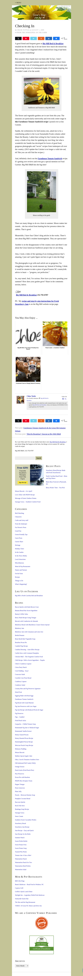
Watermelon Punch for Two (23, 862)
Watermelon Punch (21, 859)
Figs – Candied (19, 717)
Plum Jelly (18, 791)
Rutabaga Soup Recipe (22, 809)
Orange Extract (19, 766)
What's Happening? (21, 584)
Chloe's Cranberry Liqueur (23, 664)
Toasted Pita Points (21, 852)
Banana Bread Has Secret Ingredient (26, 610)
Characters (18, 517)
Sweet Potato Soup (21, 848)
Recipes (17, 577)
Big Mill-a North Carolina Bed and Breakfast (29, 595)
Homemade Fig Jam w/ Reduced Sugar (27, 727)
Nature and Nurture (21, 570)
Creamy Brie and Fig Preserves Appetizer (27, 688)
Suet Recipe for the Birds (23, 834)
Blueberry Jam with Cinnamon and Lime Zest (29, 632)
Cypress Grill (19, 888)
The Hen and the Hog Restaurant (25, 902)
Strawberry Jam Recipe (22, 827)
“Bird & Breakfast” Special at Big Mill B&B (43, 434)
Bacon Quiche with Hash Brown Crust (27, 607)
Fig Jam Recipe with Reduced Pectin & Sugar (29, 710)
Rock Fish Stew (20, 805)
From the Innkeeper (26, 32)
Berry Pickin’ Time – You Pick (55, 487)
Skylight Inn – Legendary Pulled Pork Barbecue (30, 895)
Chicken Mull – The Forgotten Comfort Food (29, 656)
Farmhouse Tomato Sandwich (50, 158)
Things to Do (19, 580)
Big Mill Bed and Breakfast (39, 405)
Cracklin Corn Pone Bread (23, 678)
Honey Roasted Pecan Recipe (24, 738)
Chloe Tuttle (31, 396)
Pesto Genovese (20, 788)
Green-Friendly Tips (21, 534)
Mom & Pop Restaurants (22, 566)
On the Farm (41, 32)
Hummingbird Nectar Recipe (24, 742)
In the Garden (19, 552)
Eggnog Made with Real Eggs (24, 695)
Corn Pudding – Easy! (22, 671)
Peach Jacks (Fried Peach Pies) (24, 770)
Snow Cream (19, 816)
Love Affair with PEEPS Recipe (25, 495)
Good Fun (18, 531)
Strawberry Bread (20, 823)
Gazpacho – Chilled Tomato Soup (25, 724)
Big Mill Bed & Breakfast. (58, 442)
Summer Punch (19, 837)
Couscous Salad (20, 674)
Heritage (17, 545)
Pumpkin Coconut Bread (22, 798)
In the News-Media (21, 556)
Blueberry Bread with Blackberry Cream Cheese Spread (32, 625)
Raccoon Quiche (20, 802)
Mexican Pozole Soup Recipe (24, 745)
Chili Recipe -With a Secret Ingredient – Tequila (30, 660)
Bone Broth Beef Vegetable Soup (25, 639)
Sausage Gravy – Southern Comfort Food (27, 502)
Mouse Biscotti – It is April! (23, 491)
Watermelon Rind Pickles (23, 866)
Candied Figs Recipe (21, 646)
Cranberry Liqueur (21, 681)
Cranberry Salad (20, 685)
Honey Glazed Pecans (21, 735)
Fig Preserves (19, 713)
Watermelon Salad (20, 869)
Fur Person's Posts (20, 527)
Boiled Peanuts (19, 635)
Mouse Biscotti (19, 752)
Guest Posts (18, 538)
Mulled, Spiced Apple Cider (23, 756)
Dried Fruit (18, 692)
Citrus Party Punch (21, 667)
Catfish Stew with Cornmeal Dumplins (27, 653)
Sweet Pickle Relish (21, 841)
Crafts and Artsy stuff (21, 520)
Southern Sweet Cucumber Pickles (25, 820)
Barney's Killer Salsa (21, 614)
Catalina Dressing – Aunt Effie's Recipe (27, 649)
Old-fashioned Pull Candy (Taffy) (25, 763)
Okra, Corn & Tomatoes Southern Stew (27, 759)
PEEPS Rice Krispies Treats (23, 781)
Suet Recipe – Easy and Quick (24, 830)
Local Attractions (20, 559)
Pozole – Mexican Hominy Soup (25, 795)
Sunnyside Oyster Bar (21, 898)
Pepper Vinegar (20, 784)
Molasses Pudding (20, 749)
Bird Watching (19, 513)
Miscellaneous (19, 563)
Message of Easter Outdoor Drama (25, 498)
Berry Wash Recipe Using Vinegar (25, 617)
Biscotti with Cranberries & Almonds (26, 621)
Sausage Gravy (19, 813)
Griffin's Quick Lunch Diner (23, 891)
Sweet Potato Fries (21, 845)
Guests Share (19, 541)
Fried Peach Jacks (20, 720)
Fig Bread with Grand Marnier (24, 703)
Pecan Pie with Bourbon (22, 777)
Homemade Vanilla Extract (23, 731)
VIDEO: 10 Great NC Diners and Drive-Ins (28, 906)
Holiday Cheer (19, 549)
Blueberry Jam (19, 628)
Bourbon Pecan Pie (21, 642)
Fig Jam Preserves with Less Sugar (25, 706)
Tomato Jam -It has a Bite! (23, 855)
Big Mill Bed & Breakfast (53, 43)
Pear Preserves (19, 774)
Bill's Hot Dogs (20, 881)
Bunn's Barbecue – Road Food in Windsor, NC (29, 884)
